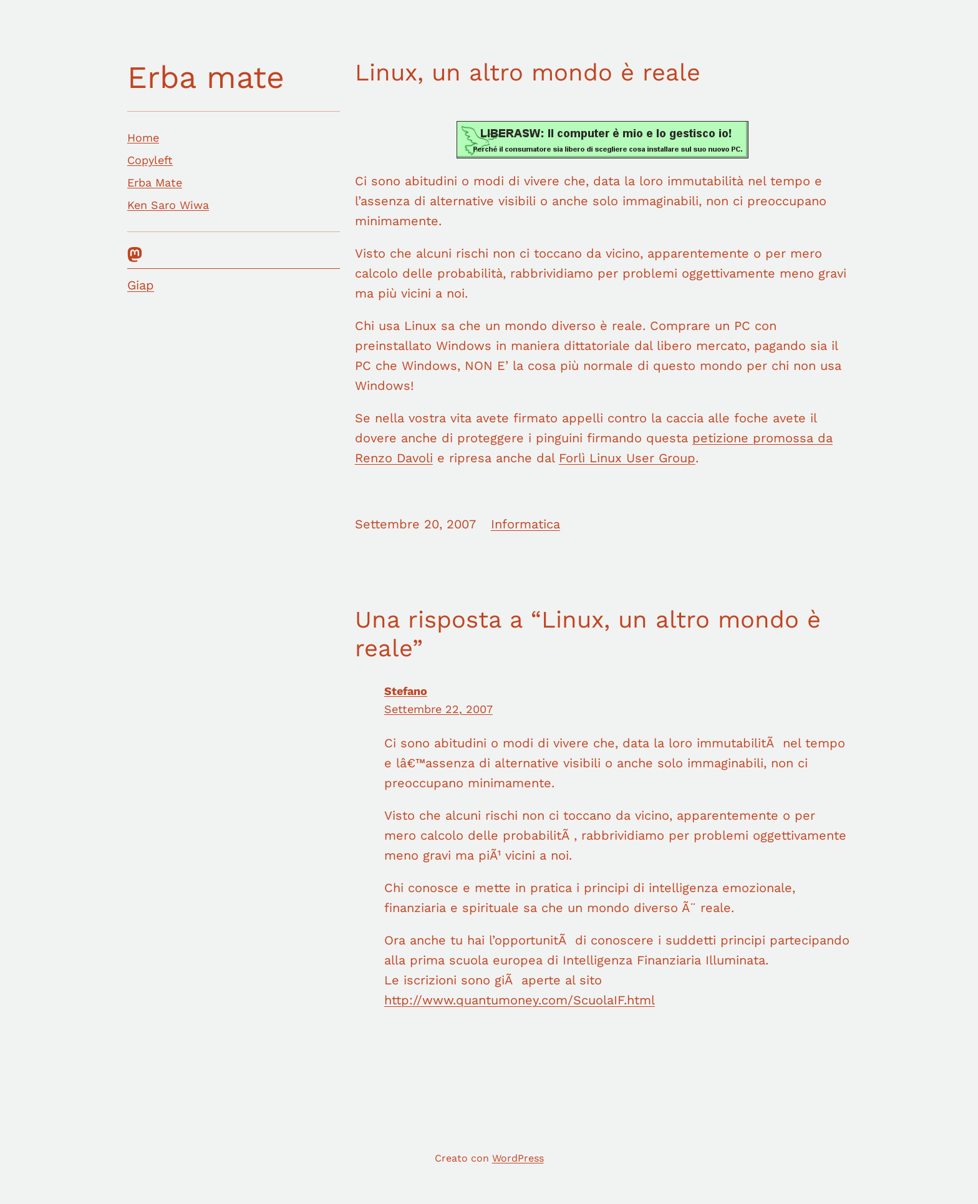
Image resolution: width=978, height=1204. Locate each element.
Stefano (405, 690)
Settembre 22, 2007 (438, 709)
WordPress (518, 1158)
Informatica (525, 524)
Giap (140, 285)
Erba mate (205, 77)
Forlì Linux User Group (627, 457)
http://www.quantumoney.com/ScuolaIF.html (519, 1000)
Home (143, 137)
